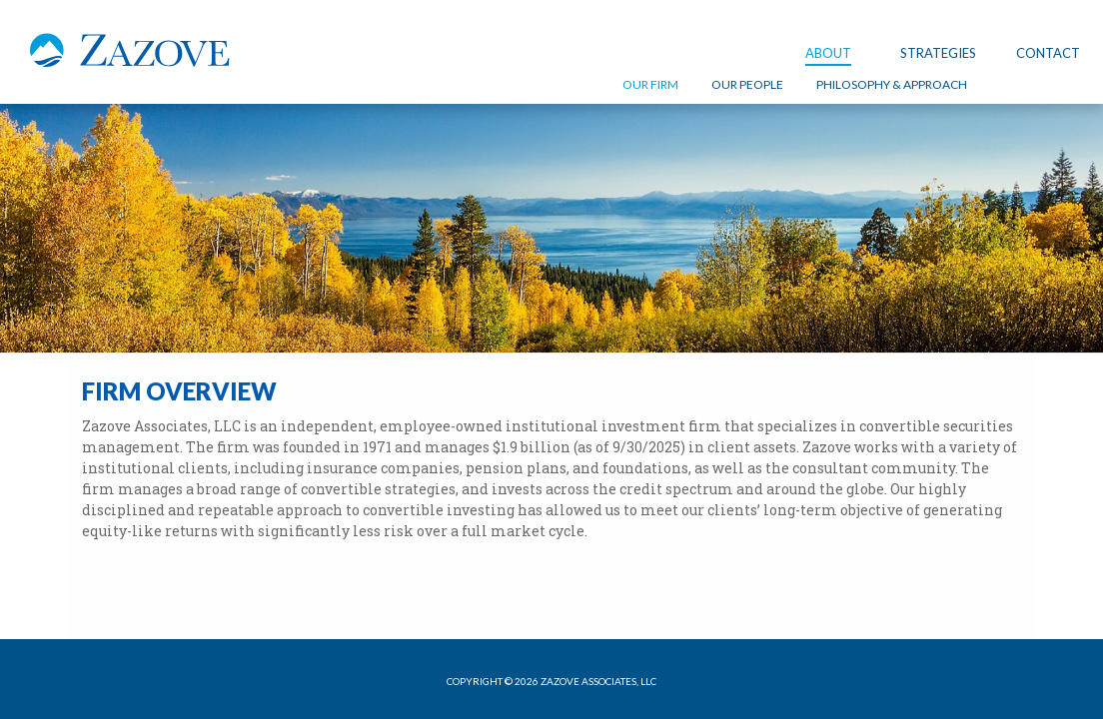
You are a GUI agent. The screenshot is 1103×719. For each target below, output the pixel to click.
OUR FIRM (650, 84)
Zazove (130, 58)
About (828, 53)
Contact (1048, 53)
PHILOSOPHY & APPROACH (891, 84)
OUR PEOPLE (747, 84)
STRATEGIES (938, 53)
